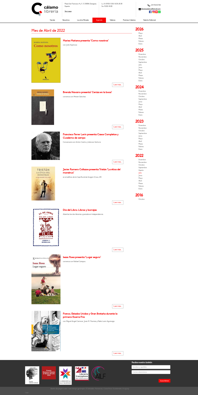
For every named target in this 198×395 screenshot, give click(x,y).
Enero (140, 44)
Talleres (112, 20)
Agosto (141, 170)
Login (27, 392)
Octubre (141, 60)
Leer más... (118, 85)
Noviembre (142, 57)
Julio (140, 65)
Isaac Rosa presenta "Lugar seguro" (82, 257)
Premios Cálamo (129, 20)
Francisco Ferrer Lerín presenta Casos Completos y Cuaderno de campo (90, 136)
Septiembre (143, 62)
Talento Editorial (149, 20)
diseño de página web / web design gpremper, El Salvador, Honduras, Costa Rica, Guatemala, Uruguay (89, 389)
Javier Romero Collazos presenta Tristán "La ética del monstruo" (91, 171)
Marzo (141, 39)
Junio (140, 67)
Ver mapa (68, 11)
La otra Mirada (83, 20)
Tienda (52, 20)
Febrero (141, 41)
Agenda (99, 20)
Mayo (141, 33)
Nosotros (66, 20)
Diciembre (142, 54)
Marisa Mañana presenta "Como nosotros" (85, 40)
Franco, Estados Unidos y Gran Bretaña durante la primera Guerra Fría (90, 315)
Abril (140, 36)
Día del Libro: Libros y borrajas (80, 210)
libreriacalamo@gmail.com (151, 9)
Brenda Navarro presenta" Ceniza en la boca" (87, 92)
